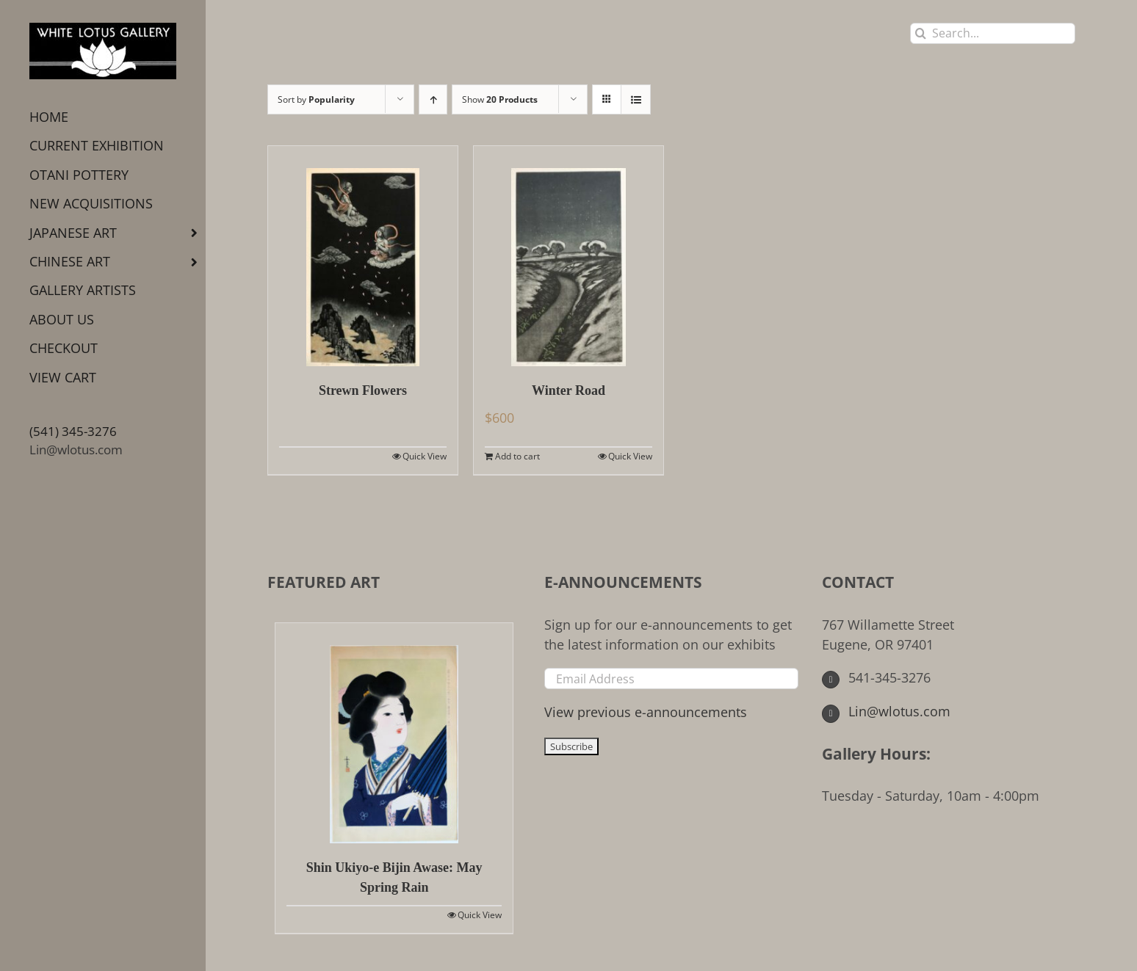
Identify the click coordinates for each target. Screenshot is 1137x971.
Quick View (425, 456)
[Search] (920, 33)
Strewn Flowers (363, 390)
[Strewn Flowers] (363, 256)
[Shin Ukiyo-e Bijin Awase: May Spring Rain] (394, 733)
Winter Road (568, 390)
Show (500, 99)
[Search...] (992, 33)
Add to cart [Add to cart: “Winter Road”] (517, 456)
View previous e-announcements (645, 712)
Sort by (316, 99)
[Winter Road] (568, 256)
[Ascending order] (433, 99)
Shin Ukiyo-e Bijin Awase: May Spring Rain (394, 877)
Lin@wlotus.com (76, 449)
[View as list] (635, 99)
